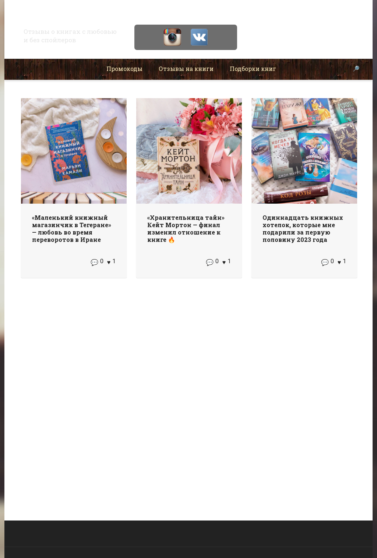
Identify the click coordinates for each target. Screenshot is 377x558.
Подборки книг (253, 68)
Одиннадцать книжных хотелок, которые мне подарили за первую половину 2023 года (303, 228)
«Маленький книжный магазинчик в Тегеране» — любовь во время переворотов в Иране (71, 228)
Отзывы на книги (186, 68)
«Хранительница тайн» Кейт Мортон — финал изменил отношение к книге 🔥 (186, 228)
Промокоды (124, 68)
